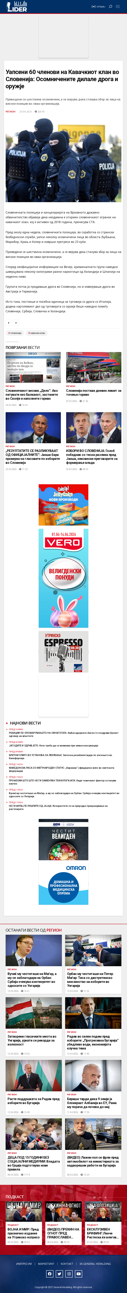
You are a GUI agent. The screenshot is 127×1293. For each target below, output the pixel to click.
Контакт (67, 1264)
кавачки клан (37, 333)
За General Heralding (95, 1264)
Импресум (24, 1264)
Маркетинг (46, 1264)
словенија (15, 333)
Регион (10, 111)
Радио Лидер (17, 6)
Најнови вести (25, 723)
